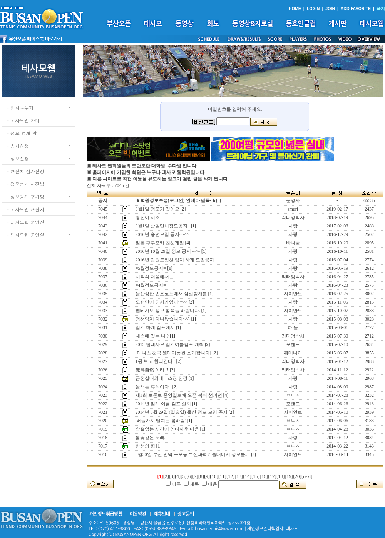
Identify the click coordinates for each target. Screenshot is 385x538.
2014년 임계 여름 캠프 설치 (163, 403)
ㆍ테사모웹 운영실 (25, 234)
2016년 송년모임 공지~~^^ (162, 234)
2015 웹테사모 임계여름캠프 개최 (170, 344)
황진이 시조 (148, 217)
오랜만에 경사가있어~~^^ (161, 302)
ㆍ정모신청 (17, 158)
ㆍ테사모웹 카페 (23, 120)
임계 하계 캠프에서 (155, 327)
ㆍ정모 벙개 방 (21, 133)
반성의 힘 (145, 446)
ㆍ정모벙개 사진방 (25, 183)
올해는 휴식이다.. (153, 386)
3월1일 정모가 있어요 (157, 209)
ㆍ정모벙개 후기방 (25, 196)
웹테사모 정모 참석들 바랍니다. (168, 310)
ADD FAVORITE (356, 8)
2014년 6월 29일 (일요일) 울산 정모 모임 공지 (182, 412)
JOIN (330, 8)
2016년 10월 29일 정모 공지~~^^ (168, 251)
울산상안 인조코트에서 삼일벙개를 (171, 293)
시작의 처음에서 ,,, (155, 276)
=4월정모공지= (151, 285)
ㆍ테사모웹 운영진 (25, 222)
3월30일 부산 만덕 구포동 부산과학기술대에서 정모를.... (193, 454)
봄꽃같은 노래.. (151, 437)
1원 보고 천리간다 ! (155, 361)
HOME (295, 8)
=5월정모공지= (151, 268)
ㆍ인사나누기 (19, 107)
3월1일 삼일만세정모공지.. (163, 226)
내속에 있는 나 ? (152, 336)
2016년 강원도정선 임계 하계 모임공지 (175, 259)
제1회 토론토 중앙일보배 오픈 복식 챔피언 (179, 395)
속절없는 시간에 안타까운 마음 (167, 429)
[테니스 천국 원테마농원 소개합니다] (173, 353)
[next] (307, 476)
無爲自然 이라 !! (152, 370)
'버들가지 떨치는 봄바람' (161, 420)
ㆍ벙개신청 (17, 145)
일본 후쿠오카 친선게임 (160, 243)
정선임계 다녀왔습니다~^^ (163, 319)
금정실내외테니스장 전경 (161, 378)
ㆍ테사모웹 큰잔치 (25, 209)
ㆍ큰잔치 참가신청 (25, 171)
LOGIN (313, 8)
